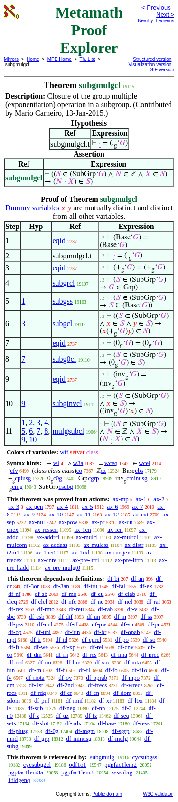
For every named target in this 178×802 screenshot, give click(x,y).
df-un (93, 616)
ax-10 (56, 514)
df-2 (127, 708)
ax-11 (84, 514)
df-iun (72, 631)
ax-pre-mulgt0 (62, 567)
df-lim (73, 662)
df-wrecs (131, 685)
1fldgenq (19, 779)
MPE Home (59, 59)
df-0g (51, 730)
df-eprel (91, 639)
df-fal (118, 586)
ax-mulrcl (126, 537)
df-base (107, 723)
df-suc (103, 662)
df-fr (13, 647)
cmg (17, 486)
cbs (139, 470)
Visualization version (149, 64)
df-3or (31, 586)
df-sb (41, 593)
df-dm (34, 654)
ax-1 (141, 499)
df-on (44, 662)
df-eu (97, 593)
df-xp (68, 647)
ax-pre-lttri (85, 560)
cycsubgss (144, 757)
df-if (71, 624)
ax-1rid (81, 552)
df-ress (140, 723)
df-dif (65, 616)
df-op (14, 631)
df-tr (35, 639)
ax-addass (55, 544)
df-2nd (65, 685)
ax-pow (68, 521)
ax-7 (137, 506)
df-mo (68, 593)
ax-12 (112, 514)
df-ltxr (135, 700)
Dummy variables (32, 208)
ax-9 (29, 514)
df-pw (99, 624)
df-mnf (74, 700)
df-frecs (97, 685)
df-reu (76, 609)
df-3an (61, 586)
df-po (122, 639)
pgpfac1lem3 (77, 772)
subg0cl (64, 359)
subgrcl (63, 283)
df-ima (119, 654)
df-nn (98, 708)
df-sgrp (121, 730)
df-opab (130, 631)
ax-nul (37, 521)
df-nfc (68, 601)
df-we (41, 647)
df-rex (15, 609)
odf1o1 (77, 764)
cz (103, 470)
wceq (110, 462)
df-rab (105, 609)
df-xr (105, 700)
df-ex (146, 586)
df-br (100, 631)
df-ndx (73, 723)
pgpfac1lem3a (25, 772)
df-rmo (46, 609)
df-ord (16, 662)
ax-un (126, 521)
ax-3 (13, 506)
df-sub (35, 708)
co (79, 470)
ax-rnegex (117, 552)
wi (56, 462)
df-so (149, 639)
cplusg (23, 478)
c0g (57, 478)
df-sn (127, 624)
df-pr (153, 624)
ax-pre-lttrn (129, 560)
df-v (132, 609)
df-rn (62, 654)
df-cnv (125, 647)
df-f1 (85, 669)
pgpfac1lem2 (120, 764)
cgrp (93, 478)
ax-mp (121, 499)
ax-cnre (47, 560)
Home (33, 59)
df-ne (97, 601)
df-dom (122, 692)
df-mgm (85, 730)
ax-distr (134, 544)
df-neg (67, 708)
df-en (92, 692)
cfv (14, 470)
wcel (144, 462)
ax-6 (112, 506)
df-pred (150, 654)
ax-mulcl (87, 537)
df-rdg (38, 692)
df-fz (91, 715)
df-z (34, 715)
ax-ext (140, 514)
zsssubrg (122, 772)
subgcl (62, 323)
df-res (89, 654)
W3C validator (158, 794)
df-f (60, 669)
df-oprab (96, 677)
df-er (66, 692)
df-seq (122, 715)
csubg (65, 486)
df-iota (132, 662)
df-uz (62, 715)
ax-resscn (46, 529)
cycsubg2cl (37, 764)
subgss (62, 301)
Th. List (87, 59)
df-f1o (140, 669)
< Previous (156, 7)
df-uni (43, 631)
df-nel (125, 601)
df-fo (111, 669)
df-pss (15, 624)
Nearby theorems (156, 20)
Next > (165, 14)
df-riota (35, 677)
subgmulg (102, 757)
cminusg (136, 478)
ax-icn (114, 529)
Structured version (152, 59)
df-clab (126, 593)
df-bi (113, 578)
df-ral (153, 601)
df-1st (35, 685)
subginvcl (67, 403)
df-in (120, 616)
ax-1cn (82, 529)
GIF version (162, 69)
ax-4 (62, 506)
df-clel (39, 601)
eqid (59, 241)
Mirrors (11, 59)
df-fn (35, 669)
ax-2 (158, 499)
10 (33, 440)
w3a (78, 462)
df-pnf (42, 700)
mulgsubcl (68, 431)
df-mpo (131, 677)
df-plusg (18, 730)
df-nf (14, 593)
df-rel (96, 647)
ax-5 (87, 506)
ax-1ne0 (46, 552)
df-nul (45, 624)
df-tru (91, 586)
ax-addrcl (48, 537)
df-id (61, 639)
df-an (137, 578)
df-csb (37, 616)
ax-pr (98, 521)
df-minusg (78, 738)
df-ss (146, 616)
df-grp (42, 738)
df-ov (65, 677)
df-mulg (118, 738)
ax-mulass (96, 544)
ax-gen (34, 506)
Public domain (107, 794)
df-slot (40, 723)
